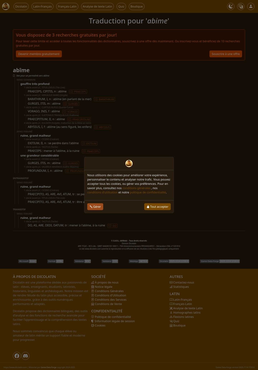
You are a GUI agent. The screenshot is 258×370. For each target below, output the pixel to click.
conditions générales (136, 188)
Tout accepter (157, 207)
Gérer (95, 207)
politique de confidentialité (148, 192)
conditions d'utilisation (102, 192)
